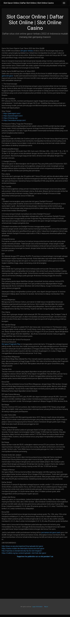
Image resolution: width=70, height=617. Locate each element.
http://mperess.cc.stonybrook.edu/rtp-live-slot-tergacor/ (22, 551)
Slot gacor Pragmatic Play (11, 344)
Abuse (46, 606)
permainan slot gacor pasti (50, 532)
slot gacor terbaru (27, 51)
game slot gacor (7, 76)
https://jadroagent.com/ (12, 113)
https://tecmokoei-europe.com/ (14, 120)
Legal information (37, 606)
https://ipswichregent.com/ (13, 116)
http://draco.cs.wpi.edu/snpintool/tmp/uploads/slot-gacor (22, 546)
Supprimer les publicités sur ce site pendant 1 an (35, 556)
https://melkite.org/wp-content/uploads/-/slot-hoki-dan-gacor (24, 553)
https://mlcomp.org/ (10, 118)
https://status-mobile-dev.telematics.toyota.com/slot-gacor (23, 548)
